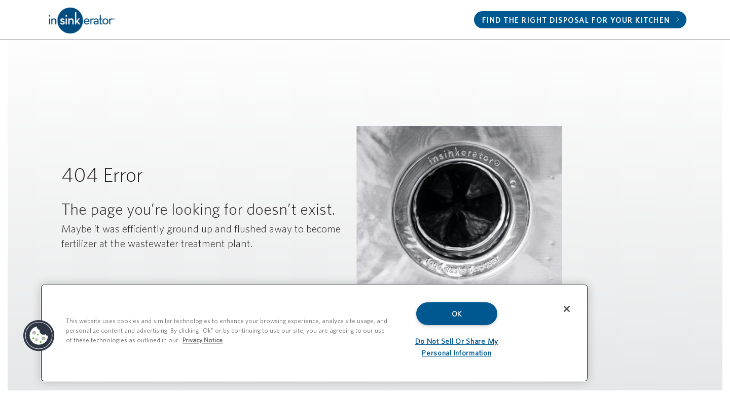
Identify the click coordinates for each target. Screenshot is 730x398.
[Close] (567, 309)
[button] (39, 336)
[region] (314, 333)
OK (457, 313)
